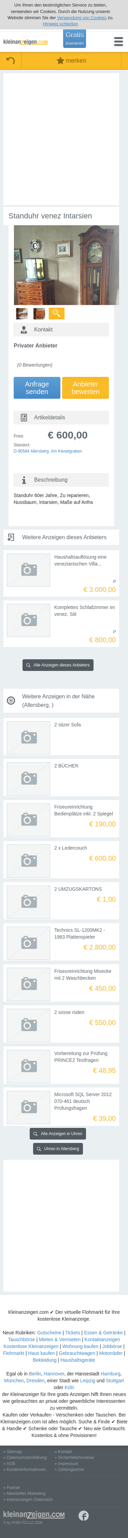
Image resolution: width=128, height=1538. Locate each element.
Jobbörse (112, 1346)
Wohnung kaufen (80, 1346)
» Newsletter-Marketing (24, 1493)
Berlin (35, 1373)
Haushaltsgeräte (77, 1360)
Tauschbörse (21, 1339)
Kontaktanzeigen (102, 1339)
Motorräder (110, 1353)
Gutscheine (49, 1332)
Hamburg (110, 1373)
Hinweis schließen (60, 23)
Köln (69, 1387)
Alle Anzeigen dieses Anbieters (58, 665)
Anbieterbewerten (86, 387)
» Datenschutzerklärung (25, 1457)
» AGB (9, 1463)
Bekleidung (44, 1360)
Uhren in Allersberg (58, 1148)
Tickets (72, 1332)
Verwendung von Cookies (81, 17)
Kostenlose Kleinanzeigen (30, 1346)
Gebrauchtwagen (77, 1353)
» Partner (11, 1487)
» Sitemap (12, 1451)
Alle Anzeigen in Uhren (57, 1133)
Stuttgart (115, 1380)
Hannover (54, 1373)
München (14, 1380)
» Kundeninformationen (24, 1469)
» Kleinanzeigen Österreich (28, 1499)
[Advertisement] (64, 139)
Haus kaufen (41, 1353)
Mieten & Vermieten (60, 1339)
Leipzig (87, 1380)
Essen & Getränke (103, 1332)
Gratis (75, 38)
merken (71, 60)
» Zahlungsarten (69, 1469)
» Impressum (66, 1463)
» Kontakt (63, 1451)
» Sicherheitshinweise (74, 1457)
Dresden (35, 1380)
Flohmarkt (13, 1353)
